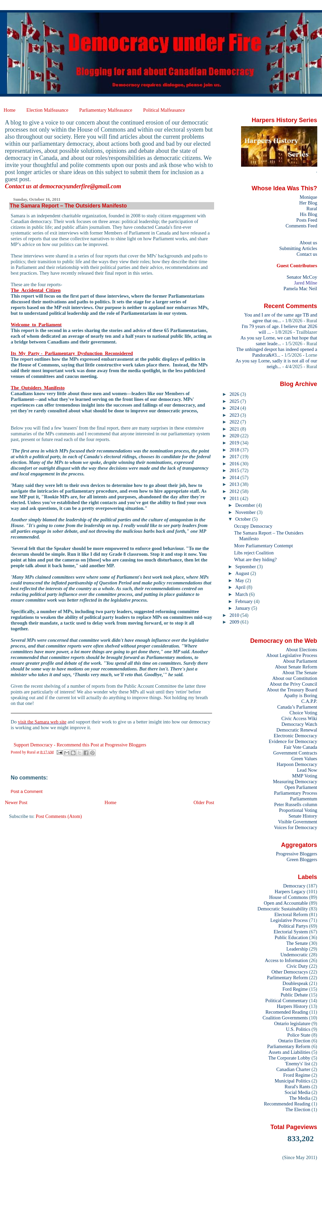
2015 (235, 470)
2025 (235, 401)
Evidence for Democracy (293, 741)
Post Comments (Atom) (59, 816)
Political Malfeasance (164, 110)
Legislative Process (289, 920)
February (244, 601)
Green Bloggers (302, 859)
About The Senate (299, 672)
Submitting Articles (298, 248)
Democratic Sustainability (283, 908)
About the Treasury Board (292, 689)
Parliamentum (303, 798)
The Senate (297, 943)
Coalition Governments (285, 1017)
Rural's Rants (297, 1086)
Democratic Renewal (296, 730)
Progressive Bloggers (296, 853)
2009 (235, 622)
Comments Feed (301, 225)
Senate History (303, 816)
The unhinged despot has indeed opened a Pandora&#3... (276, 352)
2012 (235, 491)
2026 (235, 394)
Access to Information (286, 960)
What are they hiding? (255, 559)
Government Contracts (295, 753)
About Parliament (300, 661)
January (243, 608)
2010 (235, 615)
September (246, 566)
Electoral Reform (291, 914)
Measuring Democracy (295, 781)
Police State (298, 1035)
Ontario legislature (292, 1023)
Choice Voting (303, 712)
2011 (235, 498)
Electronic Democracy (295, 735)
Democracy (294, 885)
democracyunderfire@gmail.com (80, 186)
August (243, 573)
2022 (235, 421)
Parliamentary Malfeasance (105, 110)
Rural (311, 208)
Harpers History (292, 1006)
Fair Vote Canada (300, 747)
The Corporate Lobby (289, 1058)
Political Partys (293, 926)
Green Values (304, 758)
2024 (235, 408)
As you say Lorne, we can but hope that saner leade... (278, 340)
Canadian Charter (293, 1069)
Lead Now (307, 770)
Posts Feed (306, 220)
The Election (298, 1109)
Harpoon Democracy (297, 764)
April (241, 587)
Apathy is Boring (300, 695)
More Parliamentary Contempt (263, 545)
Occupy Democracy (253, 526)
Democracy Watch (299, 724)
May (240, 580)
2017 (235, 456)
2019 (235, 442)
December (245, 505)
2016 (235, 463)
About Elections (301, 649)
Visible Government (297, 821)
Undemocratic (294, 954)
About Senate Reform (296, 666)
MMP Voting (304, 775)
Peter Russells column (295, 804)
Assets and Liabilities (290, 1052)
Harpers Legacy (290, 891)
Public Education (291, 937)
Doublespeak (295, 983)
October (243, 519)
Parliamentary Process (295, 793)
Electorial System (290, 931)
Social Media (297, 1092)
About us (308, 242)
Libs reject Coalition (253, 552)
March (242, 594)
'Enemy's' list (297, 1063)
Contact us (306, 254)
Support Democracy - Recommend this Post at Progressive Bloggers (79, 744)
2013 (235, 484)
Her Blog (308, 202)
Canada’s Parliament (297, 707)
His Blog (308, 214)
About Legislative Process (291, 655)
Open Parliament (301, 787)
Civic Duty (297, 966)
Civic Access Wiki (299, 718)
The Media (300, 1098)
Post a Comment (26, 791)
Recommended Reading (287, 1103)
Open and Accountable (286, 903)
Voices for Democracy (295, 827)
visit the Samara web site (42, 721)
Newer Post (16, 802)
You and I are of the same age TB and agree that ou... (280, 317)
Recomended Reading (286, 1012)
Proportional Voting (298, 810)
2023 (235, 415)
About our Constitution (294, 678)
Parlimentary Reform (287, 977)
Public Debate (294, 994)
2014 (235, 477)
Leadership (297, 949)
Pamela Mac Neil (300, 288)
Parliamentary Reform (288, 1046)
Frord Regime (296, 1075)
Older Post (204, 802)
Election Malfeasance (47, 110)
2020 (235, 435)
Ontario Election (294, 1040)
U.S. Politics (298, 1029)
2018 (235, 450)
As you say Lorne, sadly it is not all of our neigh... (276, 363)
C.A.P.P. (309, 701)
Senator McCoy (302, 277)
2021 (235, 429)
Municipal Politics (293, 1081)
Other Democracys (289, 972)
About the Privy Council (293, 684)
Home (10, 110)
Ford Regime (295, 989)
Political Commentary (286, 1000)
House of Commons (288, 897)
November (246, 512)
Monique (308, 197)
